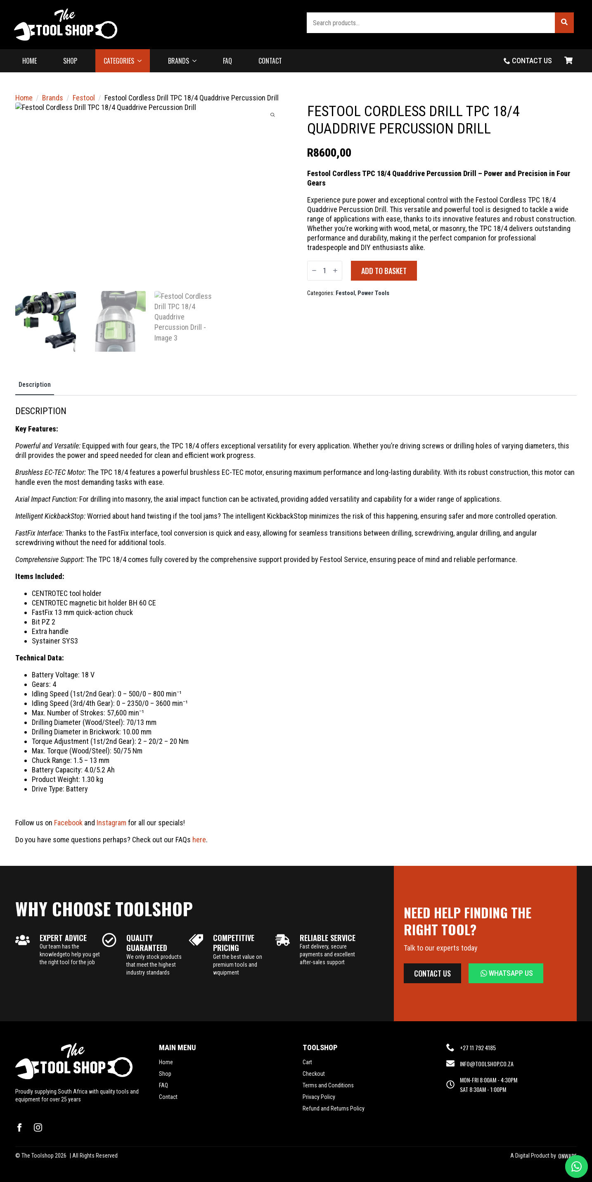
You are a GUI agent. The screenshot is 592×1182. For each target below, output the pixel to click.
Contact (168, 1097)
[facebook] (19, 1127)
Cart (307, 1062)
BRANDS (178, 61)
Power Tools (373, 293)
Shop (165, 1073)
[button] (564, 22)
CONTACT (270, 61)
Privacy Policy (319, 1097)
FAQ (227, 61)
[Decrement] (314, 270)
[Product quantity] (324, 271)
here (199, 839)
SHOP (70, 61)
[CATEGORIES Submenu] (142, 60)
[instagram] (38, 1127)
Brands (52, 97)
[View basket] (568, 60)
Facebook (68, 822)
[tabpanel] (296, 624)
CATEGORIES (119, 61)
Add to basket (384, 270)
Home (24, 97)
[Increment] (335, 270)
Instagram (111, 822)
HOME (29, 61)
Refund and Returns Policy (334, 1108)
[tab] (34, 384)
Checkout (314, 1073)
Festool (84, 97)
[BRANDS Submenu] (197, 60)
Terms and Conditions (328, 1085)
